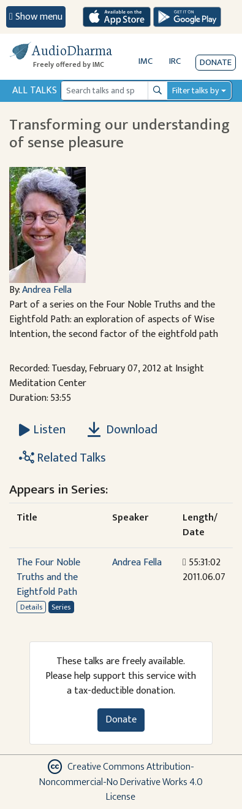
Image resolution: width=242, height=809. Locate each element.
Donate (216, 62)
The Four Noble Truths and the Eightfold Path (48, 577)
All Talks (34, 90)
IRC (175, 61)
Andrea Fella (47, 290)
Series (60, 607)
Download (122, 429)
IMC (145, 61)
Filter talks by (195, 90)
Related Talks (62, 457)
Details (31, 607)
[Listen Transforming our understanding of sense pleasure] (42, 430)
